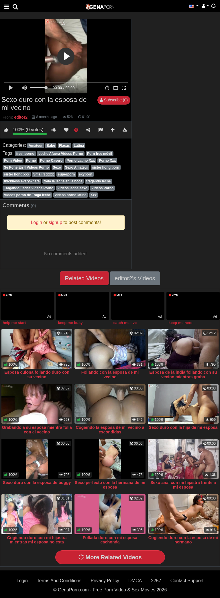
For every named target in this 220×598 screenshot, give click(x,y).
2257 (156, 580)
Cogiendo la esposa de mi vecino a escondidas (110, 429)
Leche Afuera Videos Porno (60, 154)
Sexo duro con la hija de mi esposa (183, 427)
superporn (66, 174)
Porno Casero (51, 161)
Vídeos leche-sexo (72, 188)
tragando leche (98, 181)
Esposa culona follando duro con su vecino (36, 374)
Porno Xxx (107, 161)
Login (22, 580)
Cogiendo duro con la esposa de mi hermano (183, 540)
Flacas (64, 146)
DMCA (135, 580)
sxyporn (85, 174)
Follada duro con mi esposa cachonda (110, 540)
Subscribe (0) (114, 100)
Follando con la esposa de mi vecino (110, 374)
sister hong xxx (16, 174)
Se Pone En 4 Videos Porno (26, 167)
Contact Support (187, 580)
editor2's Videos (135, 278)
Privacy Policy (105, 580)
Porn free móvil (99, 154)
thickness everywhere (22, 181)
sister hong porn (105, 167)
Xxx (94, 195)
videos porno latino (71, 195)
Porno (31, 161)
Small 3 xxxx (43, 174)
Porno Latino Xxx (80, 161)
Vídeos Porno (102, 188)
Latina (79, 146)
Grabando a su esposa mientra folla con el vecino (37, 429)
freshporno (25, 154)
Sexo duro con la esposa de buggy (37, 482)
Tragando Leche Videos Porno (28, 188)
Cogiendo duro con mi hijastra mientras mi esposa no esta (37, 540)
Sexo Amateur (76, 167)
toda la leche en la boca (63, 181)
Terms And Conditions (59, 580)
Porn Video (13, 161)
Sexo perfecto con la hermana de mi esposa (110, 484)
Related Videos (84, 278)
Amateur (36, 146)
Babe (51, 146)
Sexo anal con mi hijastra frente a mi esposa (183, 484)
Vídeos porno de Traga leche (27, 195)
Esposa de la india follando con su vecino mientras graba (183, 374)
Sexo (57, 167)
